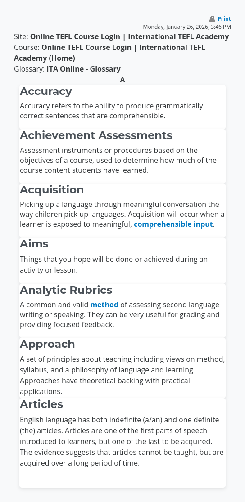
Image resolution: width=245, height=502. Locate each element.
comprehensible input (173, 224)
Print (224, 18)
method (104, 304)
